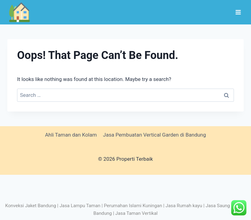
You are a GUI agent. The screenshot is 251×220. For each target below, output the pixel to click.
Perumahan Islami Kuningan (133, 205)
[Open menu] (238, 12)
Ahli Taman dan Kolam (71, 135)
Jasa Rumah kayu (184, 205)
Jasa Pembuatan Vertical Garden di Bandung (154, 135)
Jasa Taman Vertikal (136, 213)
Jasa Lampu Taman (79, 205)
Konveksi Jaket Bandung (30, 205)
